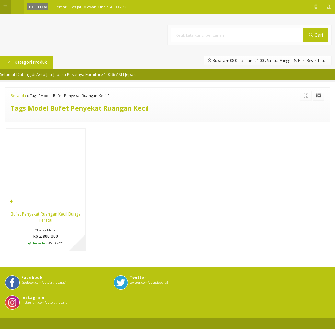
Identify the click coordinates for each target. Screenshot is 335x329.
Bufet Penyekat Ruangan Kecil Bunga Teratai (46, 217)
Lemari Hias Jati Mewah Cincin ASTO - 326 (91, 6)
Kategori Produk (26, 62)
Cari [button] (316, 35)
